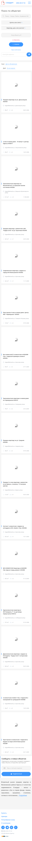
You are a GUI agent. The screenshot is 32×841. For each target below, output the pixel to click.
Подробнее (23, 795)
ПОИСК (16, 44)
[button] (11, 64)
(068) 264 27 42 (20, 3)
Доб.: (4, 68)
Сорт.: (3, 64)
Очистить (17, 40)
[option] (16, 84)
